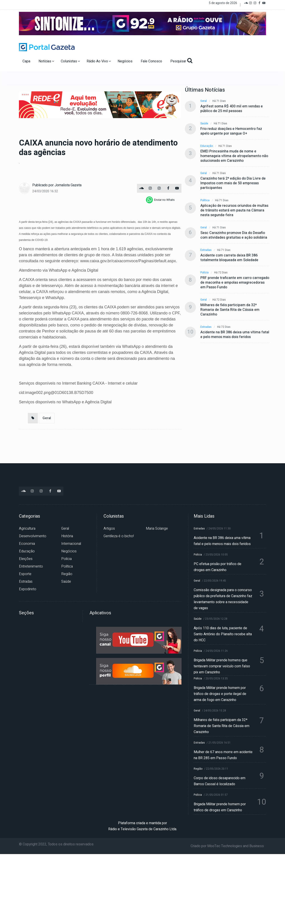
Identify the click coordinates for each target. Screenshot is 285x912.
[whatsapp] (160, 199)
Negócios (125, 61)
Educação (206, 146)
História (67, 536)
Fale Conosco (152, 61)
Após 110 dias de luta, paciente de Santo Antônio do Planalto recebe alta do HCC (223, 634)
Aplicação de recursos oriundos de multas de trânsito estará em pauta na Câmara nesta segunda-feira (234, 210)
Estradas (206, 250)
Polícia (204, 273)
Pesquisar (181, 61)
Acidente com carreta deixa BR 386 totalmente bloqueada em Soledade (229, 257)
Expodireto (27, 589)
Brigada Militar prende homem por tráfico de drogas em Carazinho (220, 807)
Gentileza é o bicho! (119, 536)
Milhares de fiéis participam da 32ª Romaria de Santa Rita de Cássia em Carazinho (229, 310)
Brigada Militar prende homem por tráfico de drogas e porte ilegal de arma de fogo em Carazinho (220, 694)
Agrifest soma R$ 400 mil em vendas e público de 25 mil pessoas (231, 108)
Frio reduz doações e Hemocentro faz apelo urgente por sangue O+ (231, 131)
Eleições (26, 559)
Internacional (71, 543)
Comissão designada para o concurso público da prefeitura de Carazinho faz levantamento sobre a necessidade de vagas (223, 599)
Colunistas (70, 61)
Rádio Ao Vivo (99, 61)
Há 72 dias (221, 273)
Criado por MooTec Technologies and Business (227, 846)
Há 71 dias (219, 101)
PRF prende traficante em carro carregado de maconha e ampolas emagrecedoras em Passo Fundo (234, 283)
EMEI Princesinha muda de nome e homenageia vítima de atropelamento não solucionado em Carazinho (234, 156)
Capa (26, 61)
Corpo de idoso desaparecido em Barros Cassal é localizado (219, 781)
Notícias (46, 61)
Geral (47, 418)
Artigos (109, 528)
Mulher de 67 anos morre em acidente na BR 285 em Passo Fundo (223, 755)
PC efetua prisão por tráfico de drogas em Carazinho (217, 567)
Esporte (25, 574)
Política (205, 200)
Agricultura (27, 528)
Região (66, 574)
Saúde (204, 123)
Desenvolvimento (32, 536)
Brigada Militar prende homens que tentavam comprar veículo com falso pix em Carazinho (222, 666)
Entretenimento (31, 566)
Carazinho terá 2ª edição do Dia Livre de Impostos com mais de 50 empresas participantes (233, 183)
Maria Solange (157, 528)
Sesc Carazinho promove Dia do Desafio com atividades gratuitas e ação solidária (233, 235)
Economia (27, 543)
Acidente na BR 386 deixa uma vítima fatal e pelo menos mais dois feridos (234, 334)
